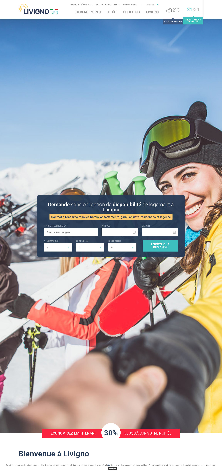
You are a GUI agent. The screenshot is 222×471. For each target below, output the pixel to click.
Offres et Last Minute (107, 5)
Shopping (131, 12)
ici (109, 465)
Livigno (152, 12)
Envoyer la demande (160, 264)
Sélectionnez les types (58, 251)
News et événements (81, 5)
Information (129, 5)
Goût (112, 12)
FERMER (112, 468)
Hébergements (88, 12)
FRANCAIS (150, 5)
